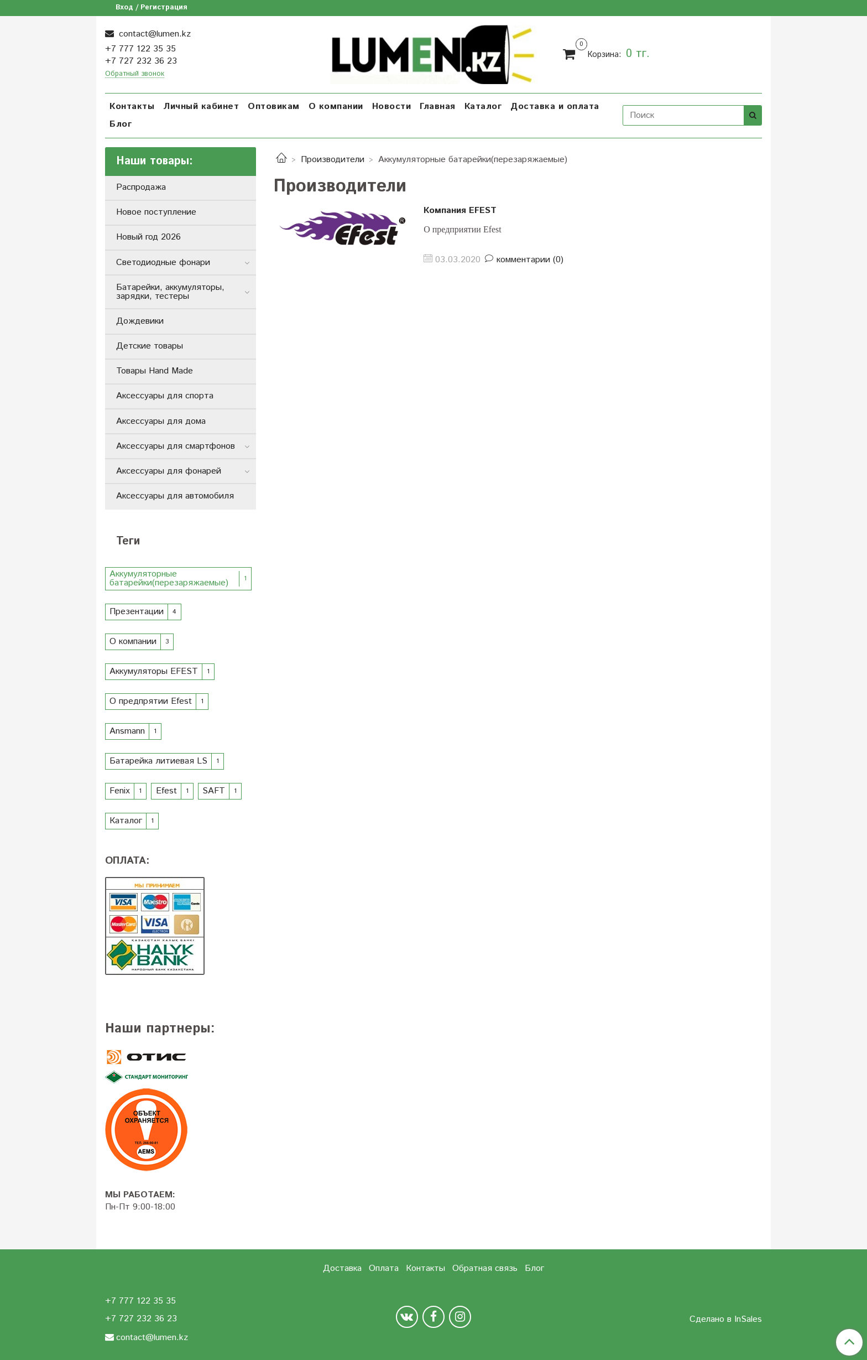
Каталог (483, 106)
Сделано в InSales (726, 1319)
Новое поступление (156, 212)
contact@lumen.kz (153, 34)
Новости (391, 106)
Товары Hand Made (154, 371)
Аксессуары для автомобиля (175, 496)
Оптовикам (274, 106)
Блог (120, 124)
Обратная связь (485, 1268)
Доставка (342, 1268)
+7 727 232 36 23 (141, 61)
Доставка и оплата (554, 106)
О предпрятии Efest (150, 701)
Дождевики (140, 321)
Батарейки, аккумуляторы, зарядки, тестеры (170, 292)
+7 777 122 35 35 (140, 49)
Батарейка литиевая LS (158, 761)
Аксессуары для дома (161, 421)
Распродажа (141, 187)
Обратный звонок (134, 74)
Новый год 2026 (148, 237)
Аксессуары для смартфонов (175, 446)
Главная (438, 106)
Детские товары (149, 346)
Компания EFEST (460, 210)
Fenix (119, 791)
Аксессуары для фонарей (168, 471)
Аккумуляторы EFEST (153, 671)
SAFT (213, 791)
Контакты (131, 106)
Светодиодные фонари (163, 262)
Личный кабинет (201, 106)
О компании (336, 106)
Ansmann (127, 731)
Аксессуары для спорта (164, 396)
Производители (332, 159)
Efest (166, 791)
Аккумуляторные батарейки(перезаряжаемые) (168, 578)
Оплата (384, 1268)
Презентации (136, 611)
